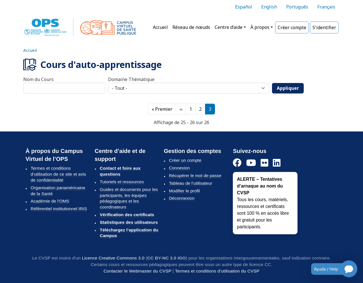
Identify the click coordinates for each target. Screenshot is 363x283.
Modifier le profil (184, 190)
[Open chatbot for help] (330, 268)
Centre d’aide (228, 27)
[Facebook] (237, 163)
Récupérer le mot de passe (195, 175)
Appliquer (288, 88)
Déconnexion (182, 198)
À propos (259, 27)
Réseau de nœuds (191, 27)
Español (243, 7)
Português (297, 7)
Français (326, 7)
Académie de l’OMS (50, 201)
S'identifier (324, 27)
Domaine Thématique (131, 79)
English (269, 7)
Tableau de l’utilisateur (190, 183)
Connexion (179, 167)
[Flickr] (264, 163)
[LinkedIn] (276, 163)
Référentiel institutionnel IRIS (59, 208)
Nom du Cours (38, 79)
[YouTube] (251, 163)
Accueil (160, 27)
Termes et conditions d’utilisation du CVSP (217, 271)
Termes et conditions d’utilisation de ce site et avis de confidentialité (58, 174)
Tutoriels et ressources (122, 181)
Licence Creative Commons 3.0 (113, 258)
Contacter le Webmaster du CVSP (137, 271)
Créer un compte (185, 160)
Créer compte (292, 27)
